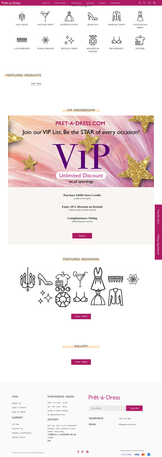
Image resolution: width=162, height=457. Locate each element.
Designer (90, 3)
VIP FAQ (15, 424)
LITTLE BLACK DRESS (140, 26)
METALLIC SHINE (69, 48)
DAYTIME (140, 48)
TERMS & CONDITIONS (21, 433)
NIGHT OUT (92, 25)
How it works (60, 3)
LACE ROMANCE (22, 48)
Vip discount (76, 3)
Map (49, 440)
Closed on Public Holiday (57, 411)
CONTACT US (17, 429)
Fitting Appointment (158, 244)
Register (82, 235)
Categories (115, 3)
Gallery (101, 3)
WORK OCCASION (116, 25)
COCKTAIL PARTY (45, 25)
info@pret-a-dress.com (127, 424)
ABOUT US (16, 403)
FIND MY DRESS (19, 412)
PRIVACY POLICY (19, 437)
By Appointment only (56, 415)
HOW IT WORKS (19, 408)
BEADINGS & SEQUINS (93, 50)
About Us (46, 3)
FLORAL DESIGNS (45, 48)
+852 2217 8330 (124, 418)
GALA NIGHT (22, 25)
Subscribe (134, 408)
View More (36, 83)
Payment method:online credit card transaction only (135, 453)
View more (81, 316)
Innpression (39, 453)
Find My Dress (158, 217)
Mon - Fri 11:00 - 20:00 (57, 403)
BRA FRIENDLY (116, 48)
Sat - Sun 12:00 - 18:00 (57, 407)
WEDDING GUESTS (69, 25)
